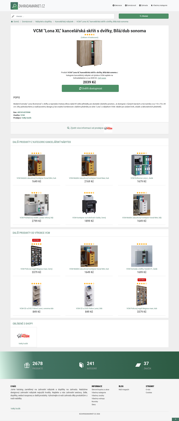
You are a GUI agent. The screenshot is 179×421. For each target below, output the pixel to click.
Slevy (94, 405)
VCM (23, 115)
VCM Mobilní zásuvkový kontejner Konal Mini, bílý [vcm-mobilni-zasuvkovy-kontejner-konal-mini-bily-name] (141, 218)
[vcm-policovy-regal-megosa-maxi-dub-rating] (141, 283)
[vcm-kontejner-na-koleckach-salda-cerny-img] (89, 205)
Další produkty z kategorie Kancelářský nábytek (42, 141)
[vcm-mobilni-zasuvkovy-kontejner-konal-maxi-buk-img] (89, 165)
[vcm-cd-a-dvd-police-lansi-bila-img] (89, 295)
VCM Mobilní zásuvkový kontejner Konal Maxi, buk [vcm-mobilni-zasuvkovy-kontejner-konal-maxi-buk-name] (89, 178)
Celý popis (102, 78)
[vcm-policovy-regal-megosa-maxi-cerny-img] (36, 256)
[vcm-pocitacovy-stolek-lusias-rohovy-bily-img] (36, 205)
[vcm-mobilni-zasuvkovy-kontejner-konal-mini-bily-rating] (141, 192)
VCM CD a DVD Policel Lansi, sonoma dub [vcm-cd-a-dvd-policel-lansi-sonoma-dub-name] (36, 308)
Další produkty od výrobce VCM (31, 232)
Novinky (95, 402)
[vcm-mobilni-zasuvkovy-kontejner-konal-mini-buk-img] (36, 165)
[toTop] (175, 419)
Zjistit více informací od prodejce (89, 128)
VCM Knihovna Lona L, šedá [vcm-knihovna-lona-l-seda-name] (142, 178)
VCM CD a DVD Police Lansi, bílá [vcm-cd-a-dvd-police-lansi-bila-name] (89, 308)
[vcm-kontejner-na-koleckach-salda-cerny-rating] (89, 192)
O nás (148, 390)
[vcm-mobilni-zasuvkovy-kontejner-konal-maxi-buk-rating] (89, 153)
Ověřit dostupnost (90, 88)
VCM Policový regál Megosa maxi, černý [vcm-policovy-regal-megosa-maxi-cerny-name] (36, 269)
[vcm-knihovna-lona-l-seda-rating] (141, 153)
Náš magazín (124, 390)
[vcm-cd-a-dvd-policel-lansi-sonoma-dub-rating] (36, 283)
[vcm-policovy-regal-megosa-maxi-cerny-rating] (36, 244)
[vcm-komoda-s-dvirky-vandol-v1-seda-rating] (141, 244)
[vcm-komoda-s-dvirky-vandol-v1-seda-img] (141, 256)
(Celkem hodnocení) (89, 37)
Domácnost (130, 5)
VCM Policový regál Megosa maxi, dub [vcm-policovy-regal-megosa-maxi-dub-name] (142, 308)
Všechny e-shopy (98, 399)
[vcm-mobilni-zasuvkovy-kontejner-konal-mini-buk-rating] (36, 153)
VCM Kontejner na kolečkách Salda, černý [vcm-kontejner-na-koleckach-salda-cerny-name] (89, 218)
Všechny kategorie (159, 5)
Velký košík (26, 118)
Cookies (149, 393)
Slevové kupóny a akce (100, 390)
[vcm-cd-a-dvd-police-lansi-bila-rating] (89, 283)
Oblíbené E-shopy (23, 323)
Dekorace (117, 5)
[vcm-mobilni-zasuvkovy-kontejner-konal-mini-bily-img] (141, 205)
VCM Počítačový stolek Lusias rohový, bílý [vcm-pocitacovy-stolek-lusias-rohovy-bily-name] (36, 218)
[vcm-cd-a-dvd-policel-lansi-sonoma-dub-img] (36, 295)
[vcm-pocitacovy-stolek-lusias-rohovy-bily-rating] (36, 192)
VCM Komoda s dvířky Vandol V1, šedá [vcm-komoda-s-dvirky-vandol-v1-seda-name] (141, 269)
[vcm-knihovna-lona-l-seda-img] (141, 165)
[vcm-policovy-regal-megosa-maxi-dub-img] (141, 295)
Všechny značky (98, 396)
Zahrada (143, 5)
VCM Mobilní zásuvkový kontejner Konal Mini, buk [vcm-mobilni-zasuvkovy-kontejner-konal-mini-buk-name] (36, 178)
